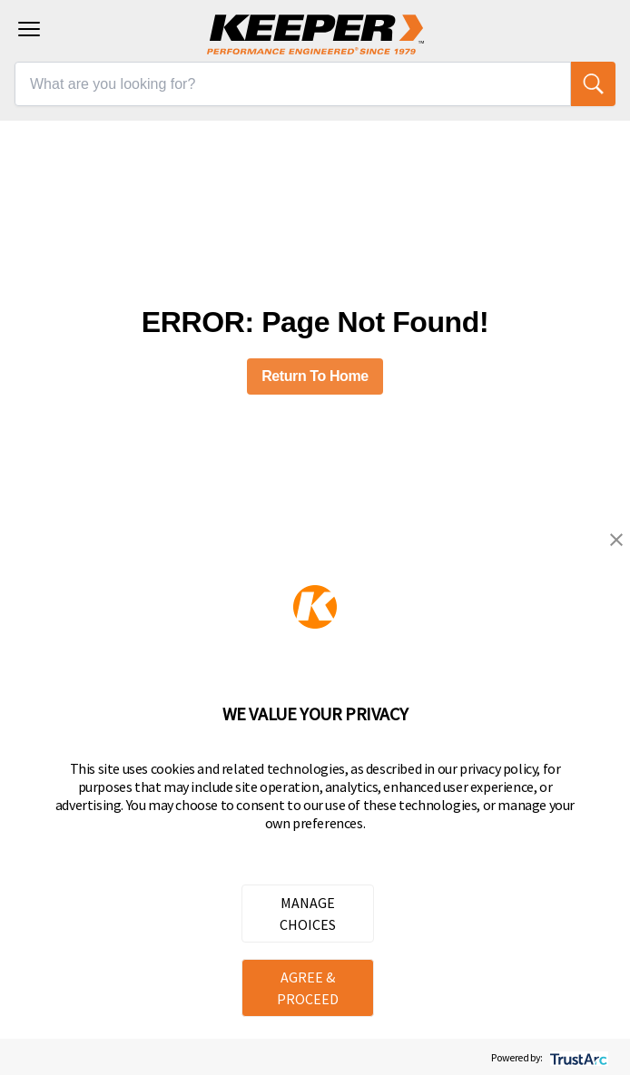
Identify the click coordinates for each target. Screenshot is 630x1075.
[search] (593, 84)
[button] (616, 539)
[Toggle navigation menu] (29, 29)
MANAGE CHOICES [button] (308, 913)
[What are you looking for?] (293, 84)
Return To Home (315, 376)
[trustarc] (577, 1057)
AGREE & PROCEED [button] (308, 988)
